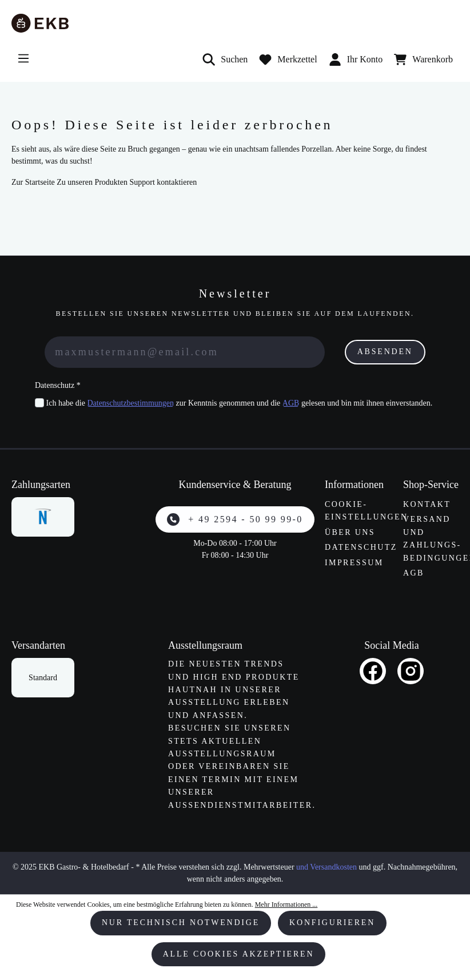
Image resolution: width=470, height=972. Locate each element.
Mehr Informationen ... (286, 904)
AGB (291, 403)
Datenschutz (361, 547)
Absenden (385, 351)
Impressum (354, 562)
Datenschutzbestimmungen (130, 403)
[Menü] (23, 58)
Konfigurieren (332, 922)
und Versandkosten (326, 867)
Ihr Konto (356, 59)
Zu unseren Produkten (92, 182)
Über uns (350, 532)
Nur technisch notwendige (181, 922)
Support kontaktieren (163, 182)
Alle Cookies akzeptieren (238, 954)
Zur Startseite (33, 182)
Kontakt (427, 504)
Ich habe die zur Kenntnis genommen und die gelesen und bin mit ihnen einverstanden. (239, 403)
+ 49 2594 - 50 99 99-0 (234, 519)
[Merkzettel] (287, 59)
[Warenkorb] (423, 59)
